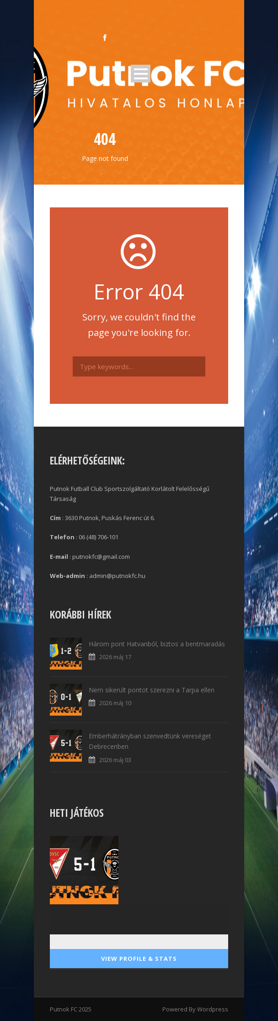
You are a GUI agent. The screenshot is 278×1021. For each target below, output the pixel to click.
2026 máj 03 (115, 760)
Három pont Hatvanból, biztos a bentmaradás (157, 643)
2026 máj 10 (115, 703)
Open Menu (140, 74)
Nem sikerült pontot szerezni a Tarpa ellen (151, 690)
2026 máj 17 (115, 657)
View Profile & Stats (139, 958)
